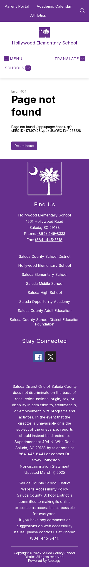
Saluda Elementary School (44, 274)
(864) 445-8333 (51, 233)
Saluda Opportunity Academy (44, 301)
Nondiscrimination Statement (44, 466)
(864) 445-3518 (48, 239)
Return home (24, 146)
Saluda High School (44, 292)
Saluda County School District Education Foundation (44, 321)
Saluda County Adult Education (45, 310)
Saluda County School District (44, 256)
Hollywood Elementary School (44, 265)
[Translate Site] (69, 59)
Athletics (38, 15)
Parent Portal (17, 6)
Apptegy (54, 560)
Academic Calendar (54, 6)
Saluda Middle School (44, 283)
